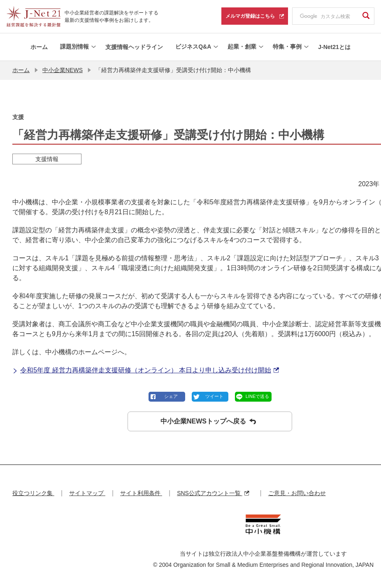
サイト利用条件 (141, 493)
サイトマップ (87, 493)
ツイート (214, 396)
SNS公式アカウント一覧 (213, 493)
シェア (171, 396)
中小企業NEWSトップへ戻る (208, 421)
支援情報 (46, 159)
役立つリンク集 (33, 493)
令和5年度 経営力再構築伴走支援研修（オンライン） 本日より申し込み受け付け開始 (145, 370)
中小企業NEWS (62, 70)
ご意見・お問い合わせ (297, 493)
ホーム (21, 70)
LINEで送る (257, 396)
